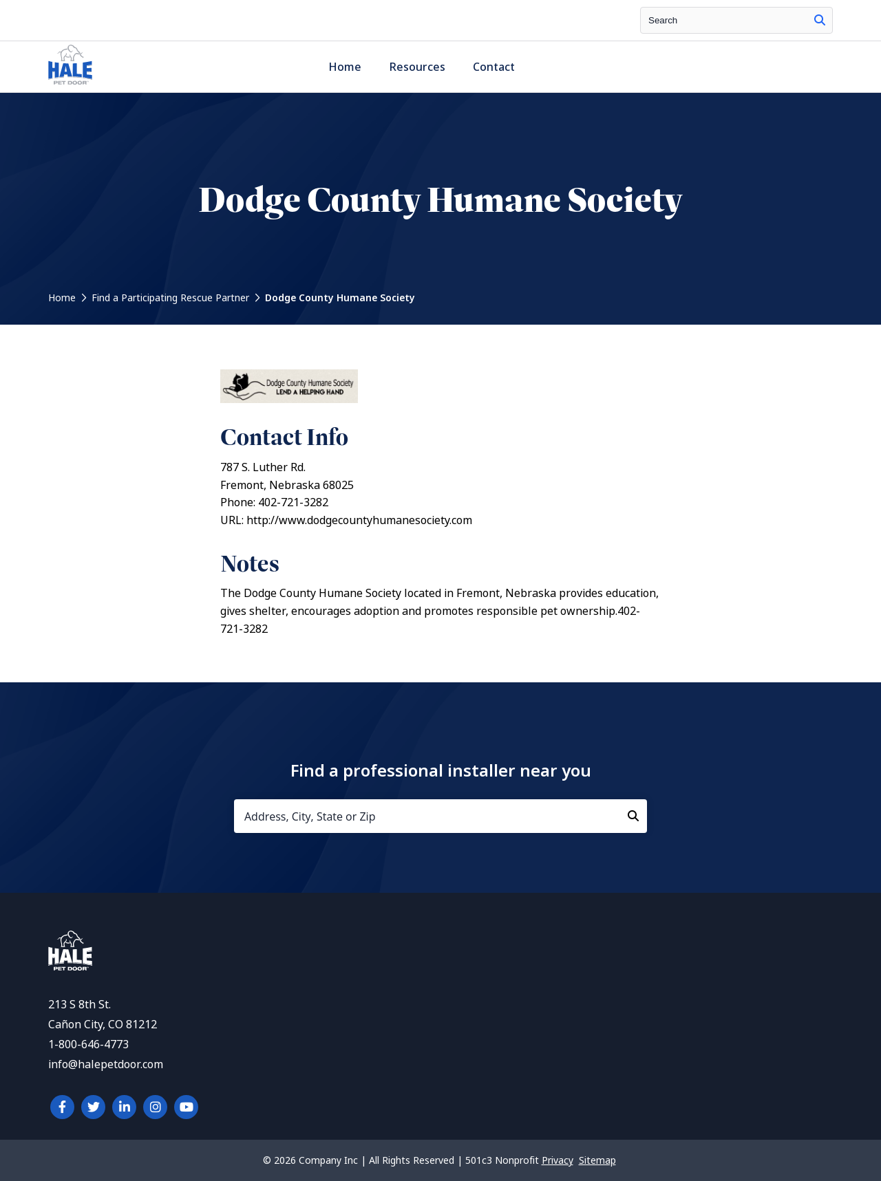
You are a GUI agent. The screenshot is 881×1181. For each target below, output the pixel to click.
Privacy (557, 1160)
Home (344, 67)
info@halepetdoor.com (105, 1064)
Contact (494, 67)
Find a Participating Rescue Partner (170, 298)
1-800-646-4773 (88, 1044)
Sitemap (597, 1160)
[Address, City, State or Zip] (440, 816)
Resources (417, 67)
